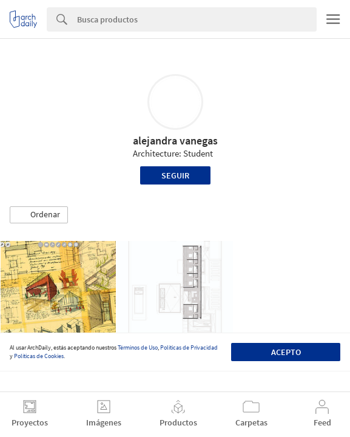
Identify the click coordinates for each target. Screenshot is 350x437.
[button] (39, 214)
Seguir (175, 175)
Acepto (286, 352)
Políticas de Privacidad (189, 347)
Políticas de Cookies (39, 356)
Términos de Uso (138, 347)
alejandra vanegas (175, 140)
